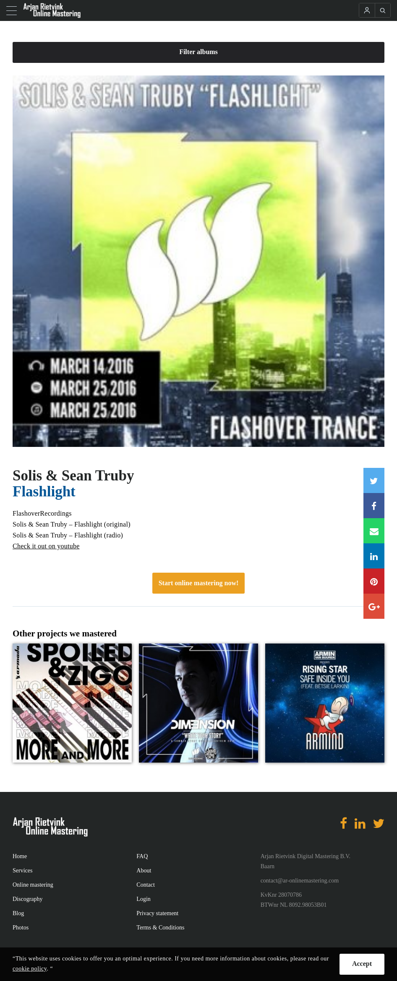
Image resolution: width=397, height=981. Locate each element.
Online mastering (33, 885)
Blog (18, 913)
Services (22, 870)
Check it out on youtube (46, 546)
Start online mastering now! (199, 583)
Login (143, 899)
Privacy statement (157, 913)
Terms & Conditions (160, 927)
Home (20, 856)
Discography (28, 899)
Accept (362, 963)
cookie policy (30, 968)
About (143, 870)
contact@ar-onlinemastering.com (300, 880)
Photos (21, 927)
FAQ (142, 856)
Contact (145, 885)
